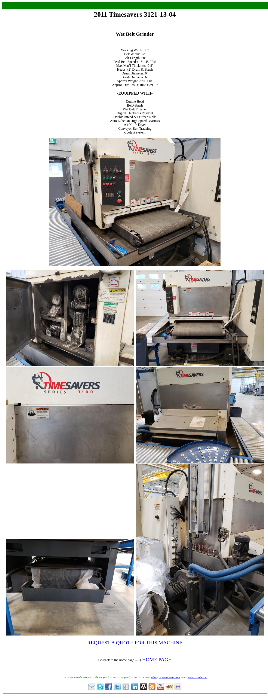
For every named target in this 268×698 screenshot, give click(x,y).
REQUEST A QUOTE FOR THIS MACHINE (134, 642)
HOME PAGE (156, 659)
